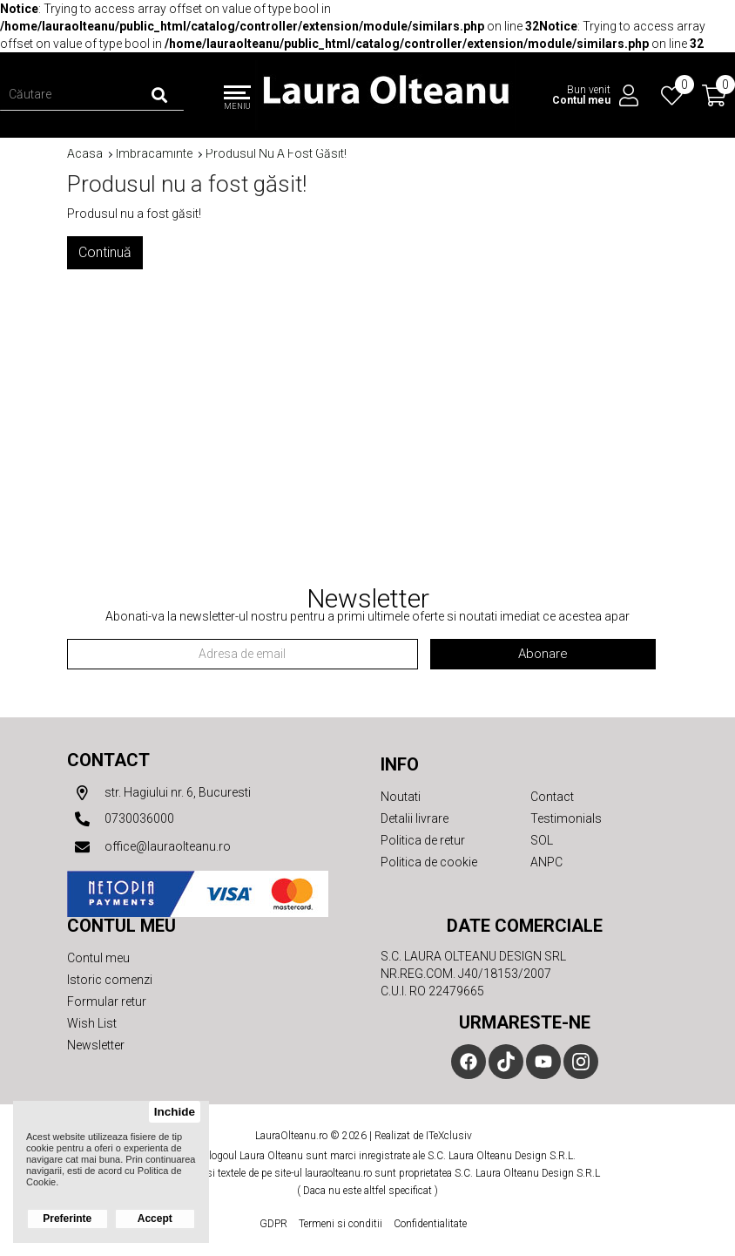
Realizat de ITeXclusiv (423, 1136)
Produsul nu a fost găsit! (276, 154)
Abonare (543, 654)
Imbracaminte (154, 154)
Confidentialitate (430, 1224)
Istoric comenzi (109, 980)
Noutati (401, 797)
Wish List (92, 1023)
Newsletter (96, 1045)
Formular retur (106, 1001)
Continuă (104, 252)
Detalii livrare (414, 818)
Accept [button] (155, 1218)
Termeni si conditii (340, 1224)
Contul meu (98, 958)
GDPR (273, 1224)
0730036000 (120, 819)
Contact (108, 760)
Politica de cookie (429, 862)
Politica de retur (423, 840)
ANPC (546, 862)
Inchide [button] (174, 1111)
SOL (541, 840)
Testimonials (566, 818)
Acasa (85, 154)
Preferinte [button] (67, 1218)
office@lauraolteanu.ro (149, 847)
